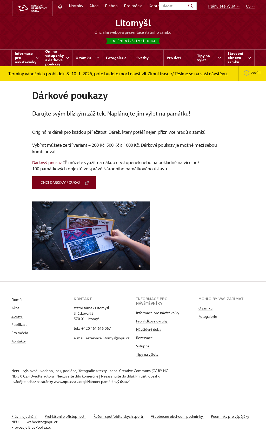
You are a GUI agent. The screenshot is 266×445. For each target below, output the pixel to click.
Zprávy (17, 316)
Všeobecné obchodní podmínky (180, 416)
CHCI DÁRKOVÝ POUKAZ (66, 182)
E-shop (111, 5)
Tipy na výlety (147, 354)
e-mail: (80, 338)
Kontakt (156, 5)
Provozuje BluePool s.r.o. (31, 427)
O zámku (205, 308)
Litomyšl (133, 23)
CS (250, 6)
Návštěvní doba (148, 329)
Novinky (76, 5)
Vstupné (143, 346)
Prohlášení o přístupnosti (66, 416)
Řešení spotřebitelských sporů (121, 416)
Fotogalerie (207, 316)
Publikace (19, 324)
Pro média (133, 5)
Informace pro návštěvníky (157, 313)
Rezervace (144, 338)
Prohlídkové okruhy (152, 321)
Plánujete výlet (224, 6)
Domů (16, 300)
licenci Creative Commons (129, 371)
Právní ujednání (24, 416)
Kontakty (18, 341)
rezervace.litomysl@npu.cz (107, 338)
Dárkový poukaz (50, 163)
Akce (94, 5)
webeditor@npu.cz (58, 422)
